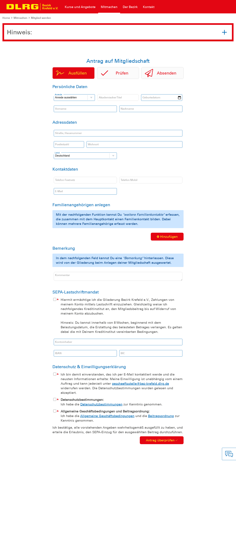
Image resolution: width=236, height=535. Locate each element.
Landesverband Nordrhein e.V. (213, 530)
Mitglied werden (41, 17)
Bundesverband (182, 530)
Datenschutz (27, 530)
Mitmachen (20, 17)
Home (6, 17)
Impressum (11, 530)
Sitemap (43, 530)
